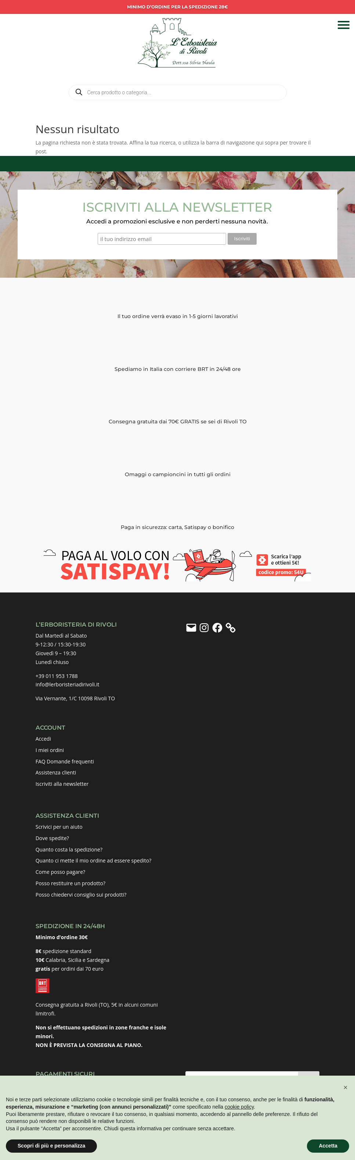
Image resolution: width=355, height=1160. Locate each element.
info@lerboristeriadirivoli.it (67, 684)
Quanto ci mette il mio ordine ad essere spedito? (94, 860)
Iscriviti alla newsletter (62, 783)
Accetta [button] (328, 1146)
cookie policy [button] (239, 1107)
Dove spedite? (52, 837)
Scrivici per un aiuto (59, 826)
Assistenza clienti (56, 772)
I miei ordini (50, 749)
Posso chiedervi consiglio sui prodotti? (81, 894)
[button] (345, 1087)
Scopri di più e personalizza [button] (51, 1146)
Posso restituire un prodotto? (70, 882)
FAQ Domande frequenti (65, 761)
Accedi (43, 738)
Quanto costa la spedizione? (69, 849)
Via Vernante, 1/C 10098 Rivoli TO (75, 697)
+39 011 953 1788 (57, 675)
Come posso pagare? (60, 871)
